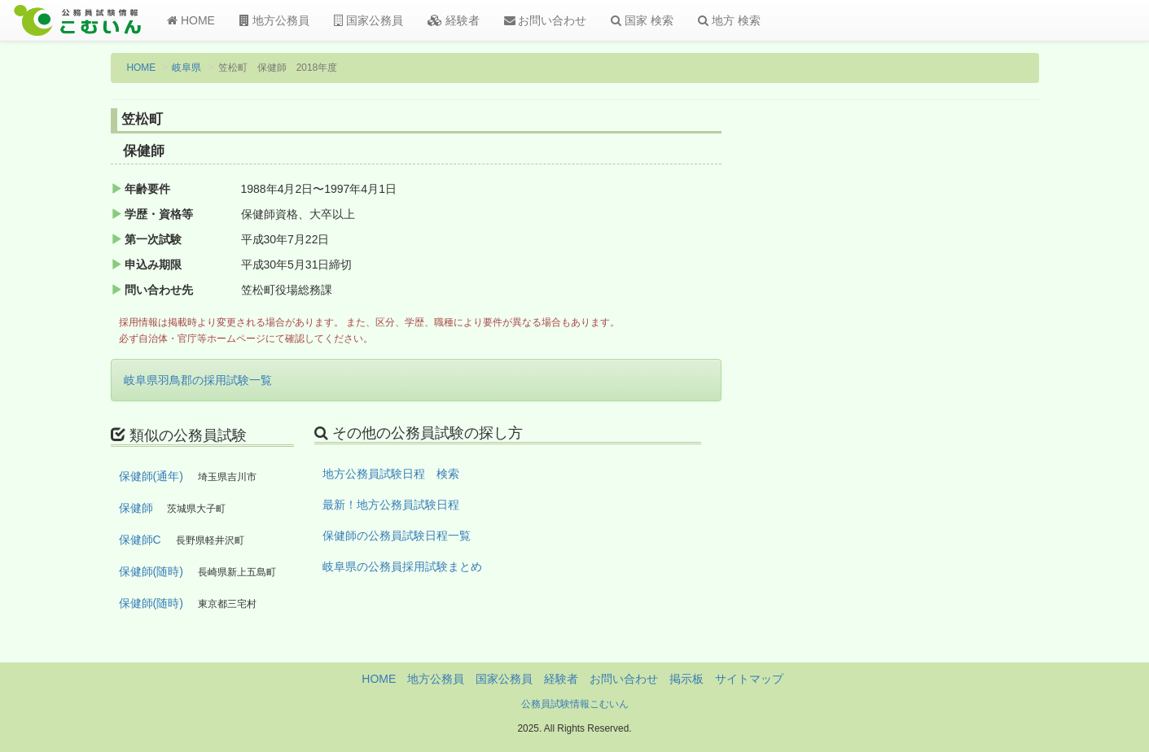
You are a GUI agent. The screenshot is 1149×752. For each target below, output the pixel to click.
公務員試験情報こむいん (575, 704)
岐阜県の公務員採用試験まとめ (402, 566)
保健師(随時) (151, 571)
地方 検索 (729, 20)
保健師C (140, 539)
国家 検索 (642, 20)
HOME (191, 20)
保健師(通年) (151, 476)
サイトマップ (749, 678)
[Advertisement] (932, 377)
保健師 (136, 507)
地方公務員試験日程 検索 (390, 473)
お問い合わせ (545, 20)
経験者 (454, 20)
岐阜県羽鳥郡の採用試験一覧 (198, 380)
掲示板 (686, 678)
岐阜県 (186, 67)
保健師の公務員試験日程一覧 (396, 535)
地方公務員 (274, 20)
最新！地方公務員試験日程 (390, 504)
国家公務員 (368, 20)
